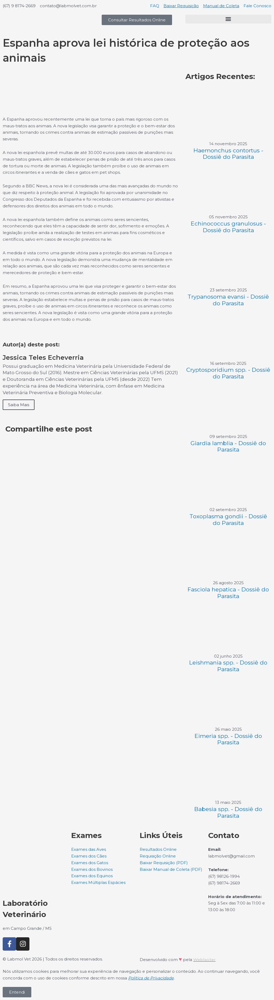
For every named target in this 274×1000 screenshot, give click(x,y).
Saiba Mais (18, 404)
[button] (228, 19)
